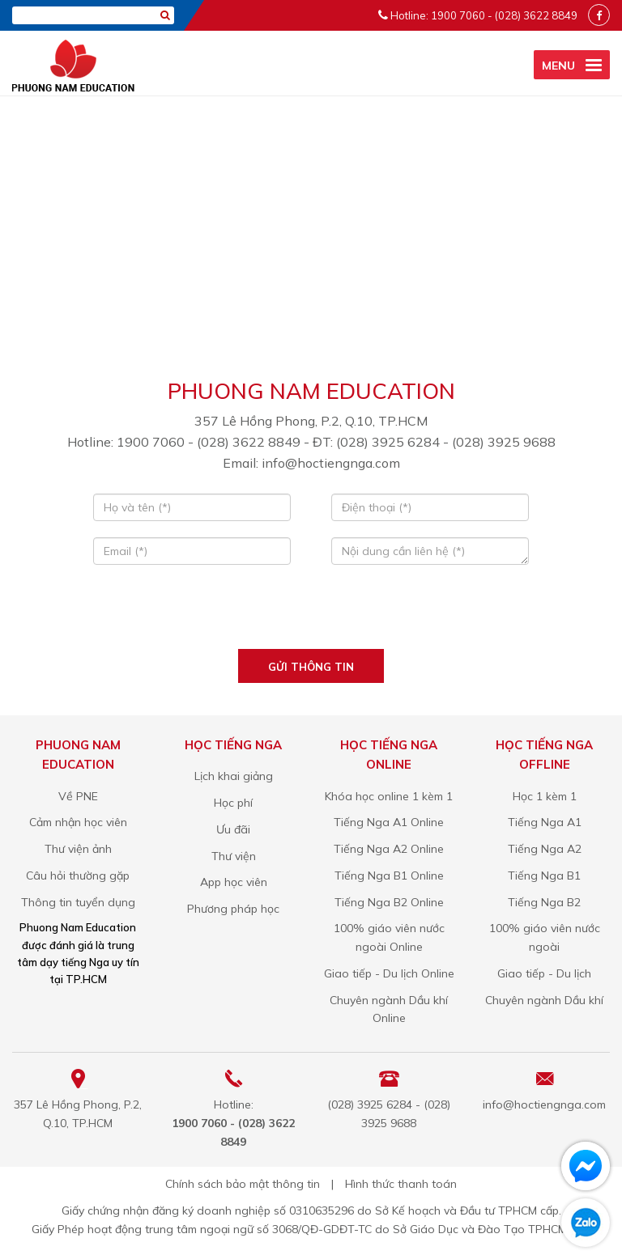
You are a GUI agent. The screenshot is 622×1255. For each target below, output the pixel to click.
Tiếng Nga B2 (544, 902)
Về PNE (78, 796)
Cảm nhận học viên (78, 822)
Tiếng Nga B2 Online (389, 902)
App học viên (233, 882)
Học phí (233, 802)
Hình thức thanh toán (401, 1184)
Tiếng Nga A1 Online (389, 822)
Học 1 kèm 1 (545, 796)
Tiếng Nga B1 (544, 875)
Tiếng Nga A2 (545, 849)
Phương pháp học (233, 908)
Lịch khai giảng (233, 776)
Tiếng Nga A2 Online (389, 849)
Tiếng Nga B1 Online (389, 875)
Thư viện (233, 856)
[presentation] (310, 612)
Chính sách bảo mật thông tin (242, 1184)
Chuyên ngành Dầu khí (544, 1000)
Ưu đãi (233, 829)
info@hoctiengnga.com (544, 1104)
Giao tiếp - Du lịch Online (389, 973)
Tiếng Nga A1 (545, 822)
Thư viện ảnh (78, 849)
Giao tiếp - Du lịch (544, 973)
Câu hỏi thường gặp (78, 875)
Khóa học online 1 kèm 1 (389, 796)
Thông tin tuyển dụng (78, 902)
